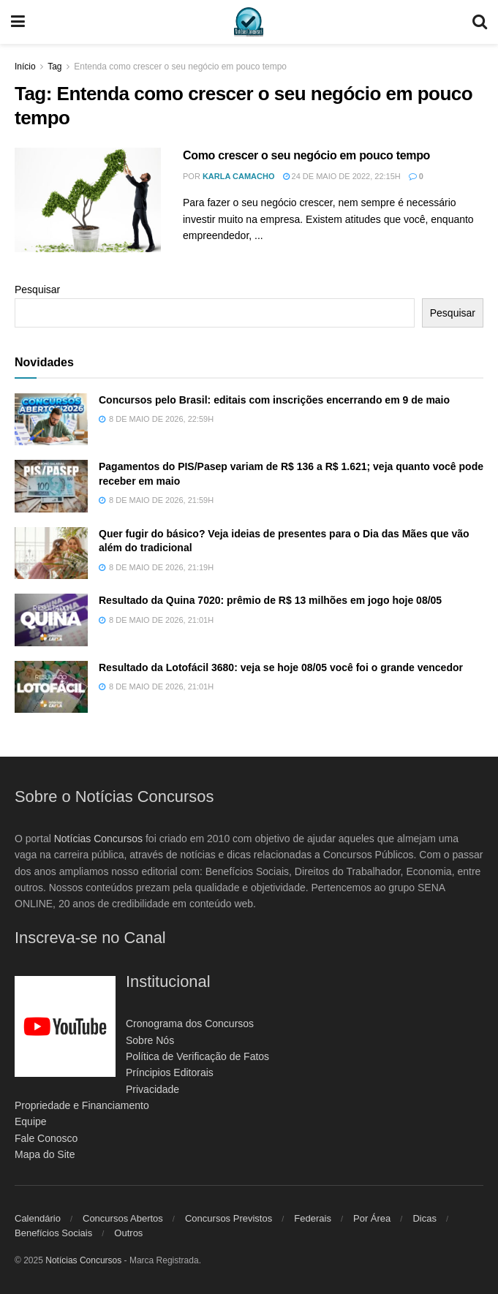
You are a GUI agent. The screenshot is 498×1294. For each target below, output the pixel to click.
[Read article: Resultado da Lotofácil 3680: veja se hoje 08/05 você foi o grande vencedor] (51, 687)
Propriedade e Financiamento (82, 1105)
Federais (312, 1218)
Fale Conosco (46, 1138)
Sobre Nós (150, 1040)
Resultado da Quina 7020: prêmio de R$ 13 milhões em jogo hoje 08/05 (270, 600)
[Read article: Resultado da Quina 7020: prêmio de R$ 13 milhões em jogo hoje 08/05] (51, 620)
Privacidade (152, 1089)
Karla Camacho (239, 176)
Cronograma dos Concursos (190, 1023)
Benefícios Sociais (53, 1232)
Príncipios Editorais (170, 1072)
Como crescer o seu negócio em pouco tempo (306, 155)
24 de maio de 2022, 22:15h (342, 176)
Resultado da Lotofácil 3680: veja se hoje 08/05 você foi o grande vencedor (281, 667)
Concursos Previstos (228, 1218)
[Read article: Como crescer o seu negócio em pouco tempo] (88, 200)
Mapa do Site (45, 1154)
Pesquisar (37, 289)
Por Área (372, 1218)
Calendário (38, 1218)
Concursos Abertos (123, 1218)
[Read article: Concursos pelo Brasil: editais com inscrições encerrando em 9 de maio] (51, 419)
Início (25, 66)
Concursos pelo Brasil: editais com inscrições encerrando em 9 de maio (274, 400)
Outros (128, 1232)
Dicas (424, 1218)
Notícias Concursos (98, 838)
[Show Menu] (18, 22)
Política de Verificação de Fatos (197, 1056)
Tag (54, 66)
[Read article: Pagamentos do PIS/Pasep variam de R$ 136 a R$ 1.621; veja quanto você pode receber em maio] (51, 486)
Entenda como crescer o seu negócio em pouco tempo (180, 66)
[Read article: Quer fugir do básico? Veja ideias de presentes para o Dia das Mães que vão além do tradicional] (51, 553)
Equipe (31, 1121)
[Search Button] (479, 22)
